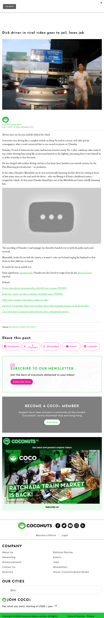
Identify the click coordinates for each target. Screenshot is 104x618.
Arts (33, 327)
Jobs (56, 562)
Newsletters (60, 567)
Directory (7, 572)
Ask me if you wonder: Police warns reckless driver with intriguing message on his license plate (45, 305)
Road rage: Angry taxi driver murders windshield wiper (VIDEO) (32, 294)
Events (57, 557)
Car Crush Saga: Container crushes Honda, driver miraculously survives (35, 311)
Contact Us (8, 567)
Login (65, 535)
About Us (7, 552)
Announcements (11, 562)
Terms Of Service (76, 616)
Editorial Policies (63, 552)
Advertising (8, 557)
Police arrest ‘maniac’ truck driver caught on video (25, 299)
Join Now (52, 422)
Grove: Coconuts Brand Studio (71, 572)
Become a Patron (46, 535)
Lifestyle (25, 327)
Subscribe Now (22, 382)
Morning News (85, 272)
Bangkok (14, 327)
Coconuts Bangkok (13, 124)
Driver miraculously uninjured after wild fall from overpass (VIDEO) (34, 288)
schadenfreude (26, 272)
